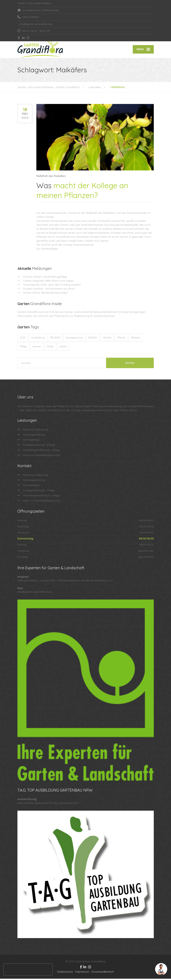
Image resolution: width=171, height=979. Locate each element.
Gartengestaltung (34, 435)
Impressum (82, 972)
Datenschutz (65, 972)
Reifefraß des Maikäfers (51, 176)
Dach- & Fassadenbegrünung (41, 455)
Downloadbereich (103, 972)
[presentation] (28, 969)
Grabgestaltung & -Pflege (39, 490)
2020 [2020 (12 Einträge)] (23, 337)
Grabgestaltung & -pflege (39, 445)
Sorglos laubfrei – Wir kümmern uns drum (49, 289)
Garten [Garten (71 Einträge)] (92, 338)
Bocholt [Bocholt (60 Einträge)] (55, 338)
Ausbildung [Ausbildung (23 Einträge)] (38, 337)
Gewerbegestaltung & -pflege (41, 450)
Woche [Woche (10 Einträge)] (62, 346)
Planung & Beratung (35, 430)
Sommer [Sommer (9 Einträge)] (36, 346)
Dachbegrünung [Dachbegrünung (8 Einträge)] (74, 337)
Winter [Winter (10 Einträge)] (50, 346)
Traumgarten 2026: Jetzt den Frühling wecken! (52, 285)
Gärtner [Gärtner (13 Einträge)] (107, 337)
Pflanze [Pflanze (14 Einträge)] (121, 337)
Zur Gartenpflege (47, 249)
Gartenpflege (31, 440)
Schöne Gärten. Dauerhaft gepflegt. (45, 277)
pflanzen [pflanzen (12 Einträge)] (135, 337)
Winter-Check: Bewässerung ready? (45, 293)
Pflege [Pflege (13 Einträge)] (23, 346)
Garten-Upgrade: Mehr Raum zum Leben (48, 281)
